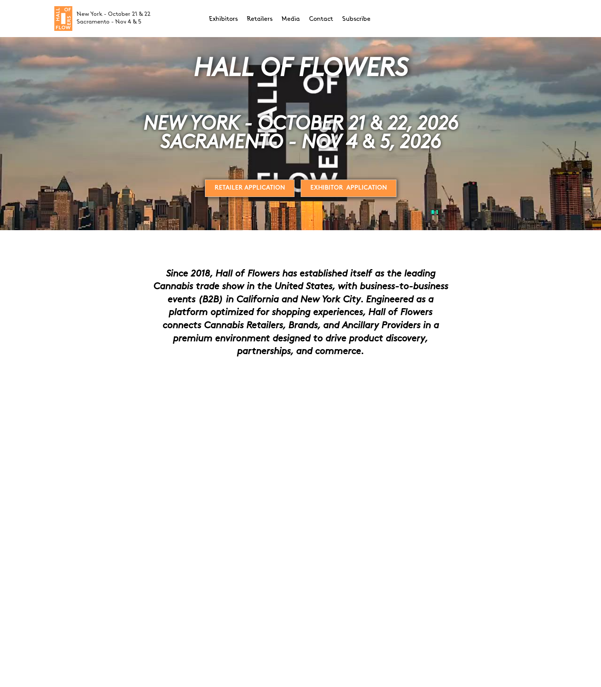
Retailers (260, 19)
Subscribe (356, 19)
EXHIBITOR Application (348, 188)
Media (291, 19)
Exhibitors (223, 19)
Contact (321, 19)
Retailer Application (250, 188)
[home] (63, 18)
